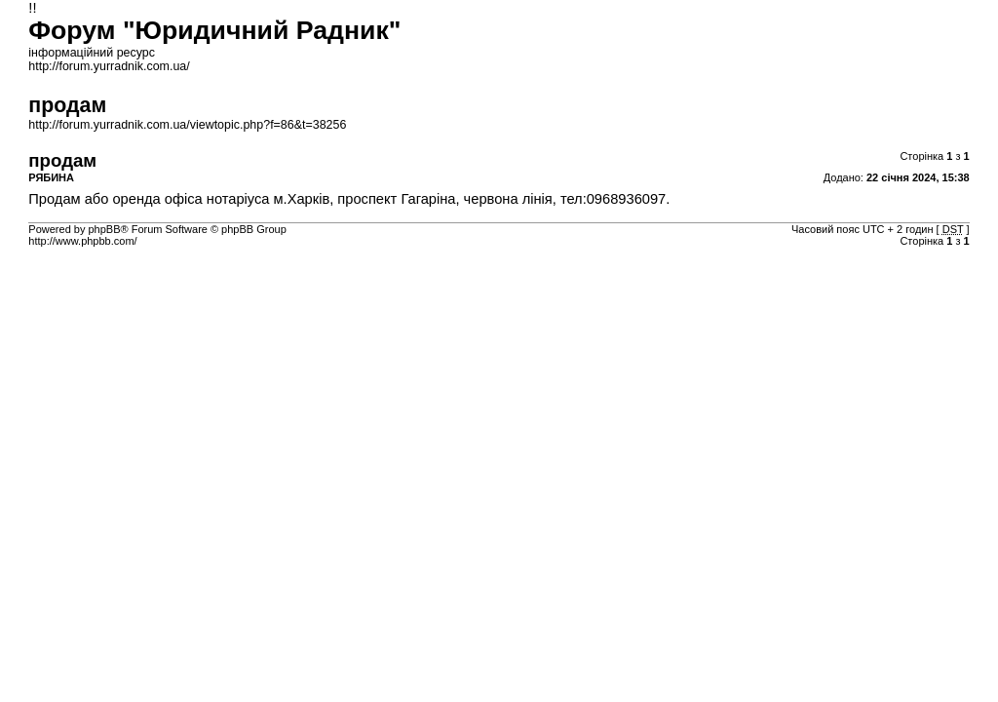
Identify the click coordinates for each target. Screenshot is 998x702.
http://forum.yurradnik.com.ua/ (108, 66)
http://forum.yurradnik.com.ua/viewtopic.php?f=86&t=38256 (187, 125)
